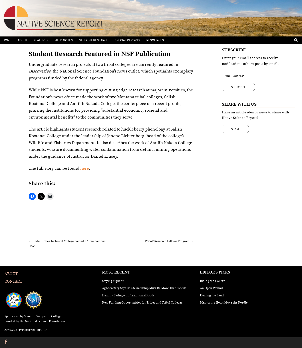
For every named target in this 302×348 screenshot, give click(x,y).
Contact (13, 281)
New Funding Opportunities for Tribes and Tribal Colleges (142, 303)
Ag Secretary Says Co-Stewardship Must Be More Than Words (144, 288)
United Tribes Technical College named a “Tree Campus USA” (67, 243)
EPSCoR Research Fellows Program (168, 241)
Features (41, 40)
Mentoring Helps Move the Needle (224, 303)
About (23, 40)
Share (235, 129)
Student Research (94, 40)
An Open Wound (211, 288)
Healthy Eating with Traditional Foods (128, 296)
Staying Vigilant (113, 281)
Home (7, 40)
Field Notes (63, 40)
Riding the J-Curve (212, 281)
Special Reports (127, 40)
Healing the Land (212, 296)
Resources (155, 40)
